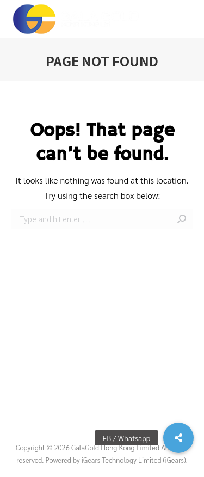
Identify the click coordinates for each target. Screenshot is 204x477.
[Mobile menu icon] (187, 19)
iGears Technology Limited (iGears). (135, 459)
